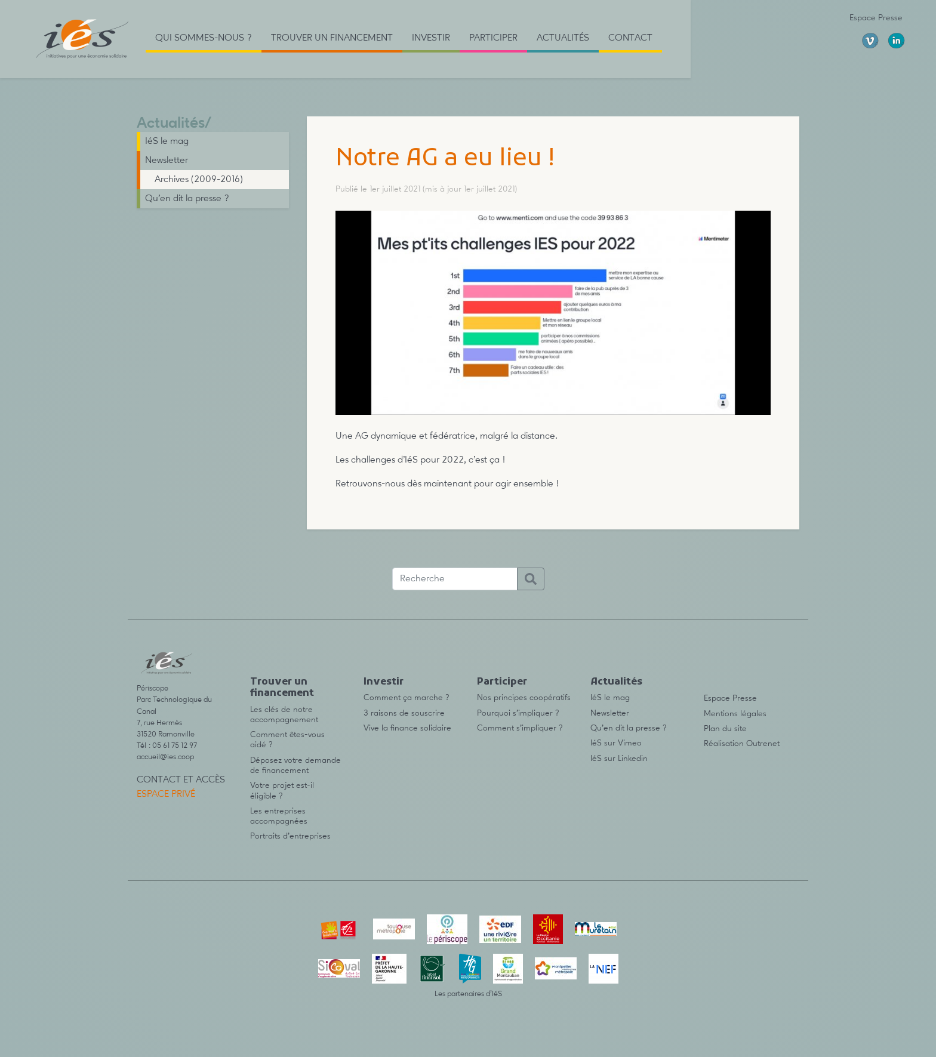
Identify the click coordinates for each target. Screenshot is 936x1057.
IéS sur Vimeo (616, 743)
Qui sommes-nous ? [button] (203, 38)
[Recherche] (455, 579)
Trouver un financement (282, 687)
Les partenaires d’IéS (468, 994)
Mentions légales (735, 714)
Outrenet (763, 743)
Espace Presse (876, 18)
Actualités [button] (563, 38)
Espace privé (166, 794)
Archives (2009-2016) (199, 179)
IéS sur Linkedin (619, 758)
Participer (502, 682)
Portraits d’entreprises (290, 836)
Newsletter (166, 160)
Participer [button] (493, 38)
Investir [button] (431, 38)
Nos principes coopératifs (524, 698)
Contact (630, 38)
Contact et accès (181, 780)
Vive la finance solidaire (407, 728)
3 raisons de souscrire (404, 713)
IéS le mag (167, 141)
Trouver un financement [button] (332, 38)
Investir (384, 682)
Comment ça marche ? (406, 698)
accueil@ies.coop (165, 757)
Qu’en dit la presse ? (187, 199)
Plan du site (725, 729)
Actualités (171, 123)
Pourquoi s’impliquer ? (518, 713)
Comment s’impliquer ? (520, 728)
